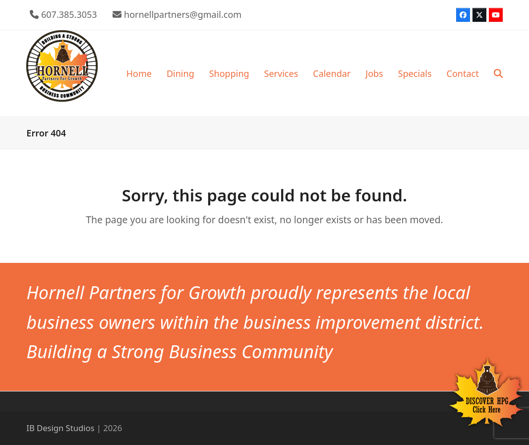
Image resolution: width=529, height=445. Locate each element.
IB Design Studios (60, 428)
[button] (498, 73)
